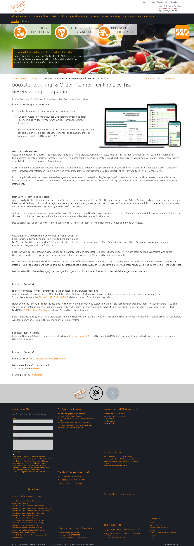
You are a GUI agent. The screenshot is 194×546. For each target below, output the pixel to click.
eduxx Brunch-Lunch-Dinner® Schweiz (25, 515)
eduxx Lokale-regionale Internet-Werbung (26, 527)
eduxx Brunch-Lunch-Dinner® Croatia (25, 518)
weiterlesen (172, 78)
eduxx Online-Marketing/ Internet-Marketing (27, 530)
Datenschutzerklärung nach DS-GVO (163, 532)
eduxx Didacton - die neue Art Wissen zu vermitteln (30, 535)
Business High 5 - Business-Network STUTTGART (28, 520)
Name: (15, 418)
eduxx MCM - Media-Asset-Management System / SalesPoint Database (121, 530)
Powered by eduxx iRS (173, 544)
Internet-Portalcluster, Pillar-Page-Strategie (73, 422)
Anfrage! (35, 368)
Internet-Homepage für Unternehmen (71, 414)
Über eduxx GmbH (156, 525)
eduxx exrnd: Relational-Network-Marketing (119, 459)
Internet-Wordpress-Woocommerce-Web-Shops (75, 425)
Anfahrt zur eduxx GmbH (159, 527)
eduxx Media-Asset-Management (23, 532)
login (151, 537)
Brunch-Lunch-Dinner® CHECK (115, 416)
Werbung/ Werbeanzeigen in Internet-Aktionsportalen (71, 480)
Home (152, 523)
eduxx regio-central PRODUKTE (69, 535)
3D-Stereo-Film (16, 537)
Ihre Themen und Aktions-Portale (70, 477)
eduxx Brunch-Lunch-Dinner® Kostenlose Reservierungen (32, 510)
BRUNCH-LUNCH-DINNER (52, 297)
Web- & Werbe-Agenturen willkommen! (118, 456)
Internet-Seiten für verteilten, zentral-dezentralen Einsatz (76, 419)
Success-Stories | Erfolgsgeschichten (71, 427)
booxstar (37, 374)
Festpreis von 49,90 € (80, 335)
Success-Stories (109, 423)
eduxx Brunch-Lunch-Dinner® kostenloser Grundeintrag (31, 508)
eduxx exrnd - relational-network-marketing (27, 523)
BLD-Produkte (109, 418)
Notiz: (15, 438)
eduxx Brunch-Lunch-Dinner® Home (24, 501)
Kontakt (152, 530)
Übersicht (149, 78)
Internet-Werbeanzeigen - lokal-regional (72, 537)
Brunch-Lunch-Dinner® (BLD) (114, 414)
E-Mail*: (15, 425)
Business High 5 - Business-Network (116, 465)
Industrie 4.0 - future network (114, 537)
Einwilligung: (17, 452)
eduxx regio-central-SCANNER (68, 532)
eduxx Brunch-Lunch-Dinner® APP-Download (27, 513)
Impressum (153, 535)
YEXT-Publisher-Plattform (36, 310)
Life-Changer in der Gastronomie (48, 358)
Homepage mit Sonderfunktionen (70, 416)
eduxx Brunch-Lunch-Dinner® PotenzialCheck (28, 506)
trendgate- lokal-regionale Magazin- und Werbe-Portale (121, 462)
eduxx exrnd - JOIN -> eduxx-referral (24, 525)
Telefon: (16, 432)
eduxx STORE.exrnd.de (19, 503)
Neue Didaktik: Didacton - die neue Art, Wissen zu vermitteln (122, 534)
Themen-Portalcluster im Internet (70, 483)
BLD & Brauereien (110, 421)
